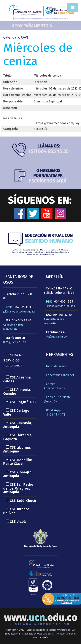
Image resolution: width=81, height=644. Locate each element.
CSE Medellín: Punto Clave (17, 462)
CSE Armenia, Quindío (17, 392)
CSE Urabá (15, 522)
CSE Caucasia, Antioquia (17, 425)
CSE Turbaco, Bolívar (16, 511)
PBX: (8, 307)
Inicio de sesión (56, 366)
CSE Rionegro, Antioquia (17, 474)
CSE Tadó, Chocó (20, 501)
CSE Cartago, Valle (16, 412)
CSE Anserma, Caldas (17, 379)
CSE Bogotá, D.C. (20, 402)
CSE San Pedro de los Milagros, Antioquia (18, 488)
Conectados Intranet (60, 375)
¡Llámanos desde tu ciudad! (19, 311)
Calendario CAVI (15, 37)
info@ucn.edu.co (14, 342)
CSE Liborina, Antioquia (17, 449)
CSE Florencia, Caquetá (17, 437)
